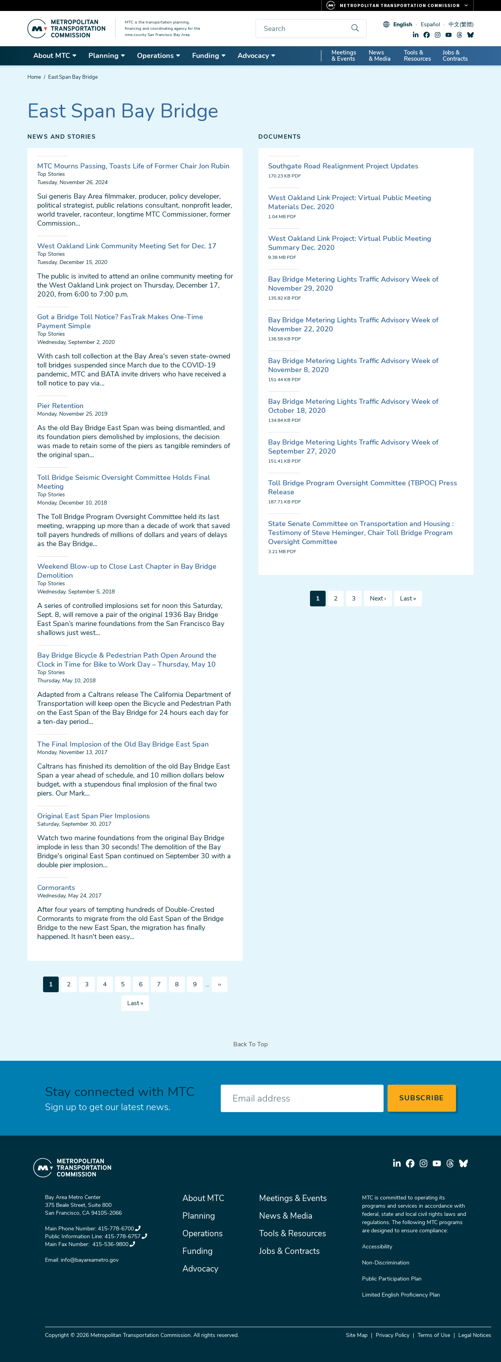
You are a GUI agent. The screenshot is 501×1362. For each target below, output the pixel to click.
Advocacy (257, 55)
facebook (427, 35)
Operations (159, 55)
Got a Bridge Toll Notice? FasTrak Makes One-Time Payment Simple (120, 321)
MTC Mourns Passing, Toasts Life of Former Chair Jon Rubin (133, 166)
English (402, 24)
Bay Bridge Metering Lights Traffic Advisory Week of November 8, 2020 (353, 365)
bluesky (470, 35)
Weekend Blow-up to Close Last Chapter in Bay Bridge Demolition (126, 571)
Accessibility (377, 1246)
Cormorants (56, 887)
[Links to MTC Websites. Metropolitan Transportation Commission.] (397, 5)
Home (34, 77)
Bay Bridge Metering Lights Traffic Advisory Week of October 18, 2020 (353, 406)
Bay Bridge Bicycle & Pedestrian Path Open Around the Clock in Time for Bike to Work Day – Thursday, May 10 (126, 660)
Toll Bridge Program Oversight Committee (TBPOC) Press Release (362, 487)
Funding (209, 55)
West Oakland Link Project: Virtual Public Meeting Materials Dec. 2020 (349, 202)
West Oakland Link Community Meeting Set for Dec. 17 (126, 246)
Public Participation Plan (392, 1278)
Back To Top (250, 1044)
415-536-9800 (113, 1244)
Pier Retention (60, 406)
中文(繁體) (461, 24)
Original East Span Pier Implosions (93, 816)
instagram (437, 35)
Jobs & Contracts (455, 56)
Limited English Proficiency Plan (401, 1295)
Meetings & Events (344, 56)
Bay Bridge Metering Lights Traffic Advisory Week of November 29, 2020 (353, 284)
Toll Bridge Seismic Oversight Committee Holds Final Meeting (123, 482)
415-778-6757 (126, 1236)
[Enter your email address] (302, 1098)
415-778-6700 (119, 1228)
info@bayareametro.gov (90, 1260)
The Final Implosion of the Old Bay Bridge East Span (123, 744)
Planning (107, 55)
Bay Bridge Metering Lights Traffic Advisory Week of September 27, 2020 (353, 447)
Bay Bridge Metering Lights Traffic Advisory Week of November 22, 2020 (353, 324)
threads (459, 35)
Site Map (357, 1335)
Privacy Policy (392, 1335)
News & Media (380, 56)
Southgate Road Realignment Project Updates (343, 166)
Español (430, 24)
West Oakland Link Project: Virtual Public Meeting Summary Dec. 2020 (349, 243)
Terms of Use (434, 1335)
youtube (448, 35)
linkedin (416, 35)
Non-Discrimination (385, 1262)
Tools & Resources (417, 56)
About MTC (55, 55)
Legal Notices (474, 1335)
